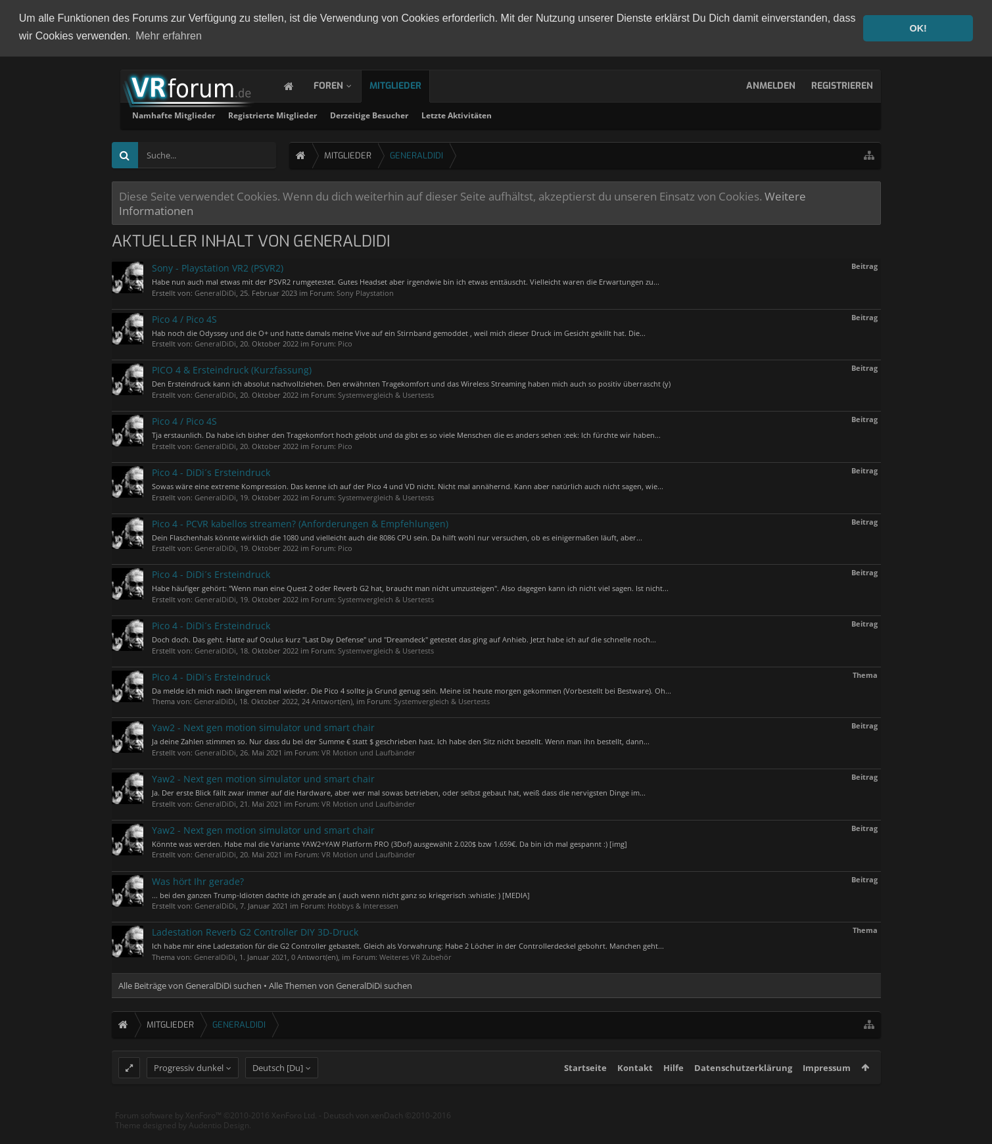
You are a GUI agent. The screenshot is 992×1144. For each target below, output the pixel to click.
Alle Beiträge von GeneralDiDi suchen (190, 984)
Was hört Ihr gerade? (198, 880)
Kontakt (635, 1092)
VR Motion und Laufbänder (368, 751)
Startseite (585, 1092)
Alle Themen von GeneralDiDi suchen (340, 984)
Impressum (827, 1092)
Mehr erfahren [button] (168, 35)
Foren (341, 84)
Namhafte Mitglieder (342, 114)
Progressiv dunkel (189, 1092)
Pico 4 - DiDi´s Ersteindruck (211, 471)
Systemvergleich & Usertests (386, 393)
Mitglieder (409, 84)
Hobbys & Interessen (362, 904)
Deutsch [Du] (277, 1092)
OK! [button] (917, 28)
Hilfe (673, 1092)
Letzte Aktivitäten (625, 114)
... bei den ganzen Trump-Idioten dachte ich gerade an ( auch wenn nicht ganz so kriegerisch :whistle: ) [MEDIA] (341, 894)
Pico (345, 343)
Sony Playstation (365, 292)
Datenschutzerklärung (743, 1092)
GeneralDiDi (215, 292)
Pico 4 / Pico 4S (184, 318)
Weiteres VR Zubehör (415, 956)
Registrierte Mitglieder (441, 114)
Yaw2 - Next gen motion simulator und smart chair (263, 727)
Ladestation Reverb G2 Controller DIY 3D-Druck (255, 930)
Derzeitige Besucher (538, 114)
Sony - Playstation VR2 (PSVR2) (217, 266)
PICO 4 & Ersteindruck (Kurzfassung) (232, 369)
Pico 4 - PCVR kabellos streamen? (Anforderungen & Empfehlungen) (300, 522)
